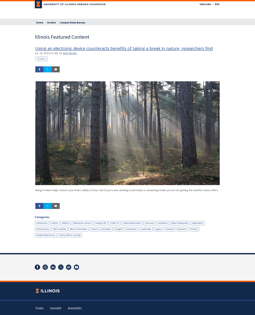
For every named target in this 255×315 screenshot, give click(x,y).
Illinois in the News (78, 229)
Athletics (66, 223)
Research (41, 59)
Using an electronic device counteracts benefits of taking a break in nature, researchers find (124, 48)
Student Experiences (45, 235)
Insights (119, 229)
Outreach (169, 229)
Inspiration (132, 229)
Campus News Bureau (72, 22)
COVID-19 (114, 223)
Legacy (158, 229)
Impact (94, 229)
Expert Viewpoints (180, 223)
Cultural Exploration (132, 223)
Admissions (42, 223)
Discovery (149, 223)
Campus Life (100, 223)
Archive (51, 22)
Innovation (106, 229)
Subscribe (205, 4)
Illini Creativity (59, 229)
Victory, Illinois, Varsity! (69, 235)
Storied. (194, 229)
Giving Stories (42, 229)
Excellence (163, 223)
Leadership (146, 229)
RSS (217, 4)
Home (39, 22)
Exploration (197, 223)
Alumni (55, 223)
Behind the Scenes (82, 223)
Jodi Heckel (70, 53)
